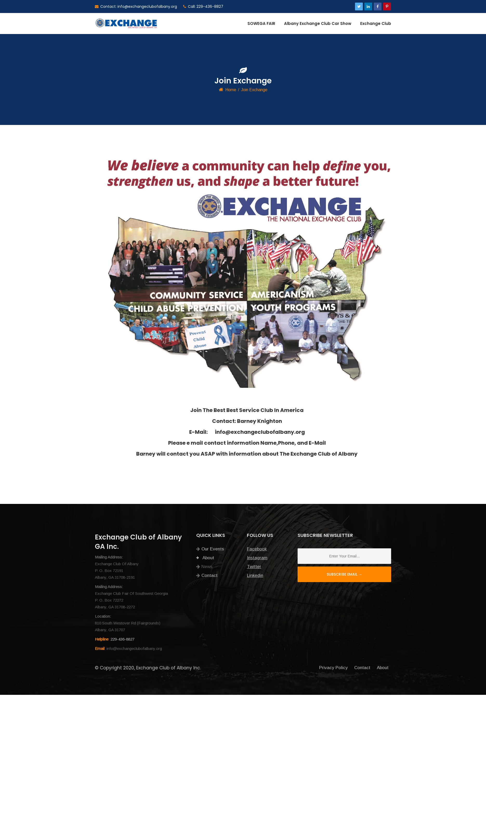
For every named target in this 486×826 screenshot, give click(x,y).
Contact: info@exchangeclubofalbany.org (136, 6)
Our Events (212, 549)
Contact (209, 575)
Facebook (257, 549)
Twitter (254, 566)
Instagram (257, 557)
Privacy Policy (333, 667)
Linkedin (255, 575)
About (205, 557)
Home (230, 90)
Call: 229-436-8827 (203, 6)
